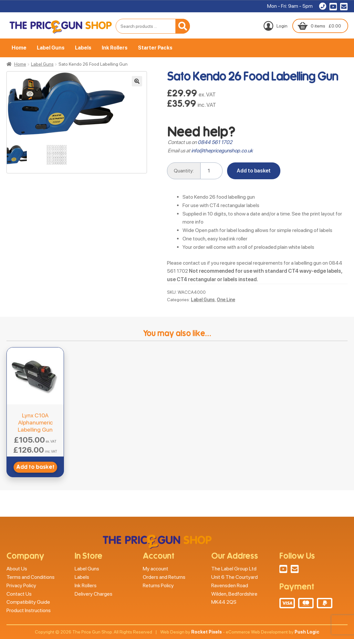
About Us (16, 569)
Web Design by (191, 631)
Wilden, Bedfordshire (234, 594)
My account (155, 569)
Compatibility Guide (28, 602)
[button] (137, 81)
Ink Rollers (115, 48)
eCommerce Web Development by (272, 631)
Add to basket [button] (35, 467)
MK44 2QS (223, 602)
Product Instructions (28, 610)
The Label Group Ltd (233, 569)
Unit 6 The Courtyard (234, 577)
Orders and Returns (164, 577)
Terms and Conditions (30, 577)
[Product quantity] (212, 170)
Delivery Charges (93, 594)
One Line (226, 299)
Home (19, 48)
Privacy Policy (21, 585)
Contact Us (19, 594)
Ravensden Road (229, 585)
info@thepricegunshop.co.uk (222, 151)
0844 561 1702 (215, 142)
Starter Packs (155, 48)
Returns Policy (158, 585)
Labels (83, 48)
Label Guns (51, 48)
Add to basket (254, 171)
